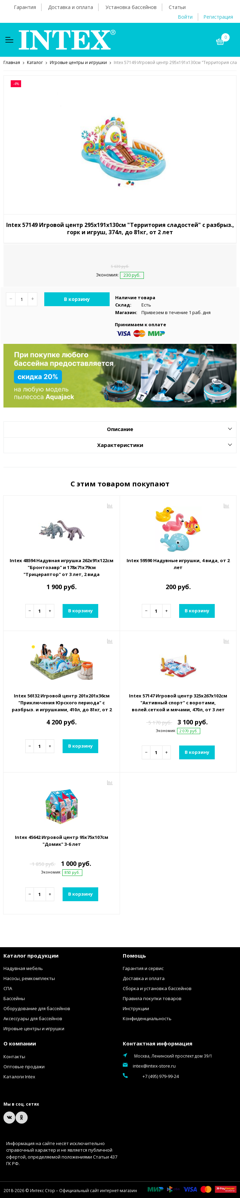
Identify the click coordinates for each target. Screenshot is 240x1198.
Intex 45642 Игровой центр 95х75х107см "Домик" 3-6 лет (61, 840)
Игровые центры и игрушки (33, 1028)
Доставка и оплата (70, 7)
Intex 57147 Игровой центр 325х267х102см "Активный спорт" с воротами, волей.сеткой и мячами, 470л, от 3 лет (178, 702)
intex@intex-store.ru (154, 1065)
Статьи (177, 7)
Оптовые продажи (24, 1066)
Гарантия (25, 7)
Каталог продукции (30, 955)
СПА (7, 988)
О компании (19, 1043)
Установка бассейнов (131, 7)
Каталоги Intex (19, 1076)
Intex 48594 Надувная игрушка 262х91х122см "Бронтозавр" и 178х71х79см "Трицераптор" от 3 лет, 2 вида (61, 567)
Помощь (134, 955)
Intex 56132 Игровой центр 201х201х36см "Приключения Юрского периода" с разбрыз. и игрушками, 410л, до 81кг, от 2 (62, 702)
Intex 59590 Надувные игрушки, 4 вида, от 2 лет (178, 563)
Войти (185, 16)
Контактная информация (157, 1043)
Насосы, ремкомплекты (29, 978)
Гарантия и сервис (143, 968)
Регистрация (218, 16)
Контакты (14, 1056)
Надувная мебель (23, 968)
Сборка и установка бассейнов (157, 988)
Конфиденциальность (147, 1018)
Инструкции (136, 1008)
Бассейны (14, 998)
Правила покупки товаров (152, 998)
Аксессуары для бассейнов (32, 1018)
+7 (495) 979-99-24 (151, 1075)
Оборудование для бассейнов (36, 1008)
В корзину (77, 298)
